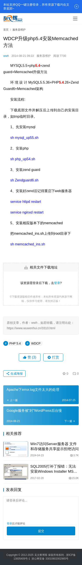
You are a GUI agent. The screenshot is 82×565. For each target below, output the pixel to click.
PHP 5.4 (15, 343)
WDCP (35, 343)
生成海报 (14, 373)
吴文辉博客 (40, 554)
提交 (41, 531)
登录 (57, 283)
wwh (6, 55)
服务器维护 (44, 55)
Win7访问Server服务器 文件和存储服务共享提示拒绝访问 (54, 446)
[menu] (75, 18)
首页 (6, 29)
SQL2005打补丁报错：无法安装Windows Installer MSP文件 (53, 469)
